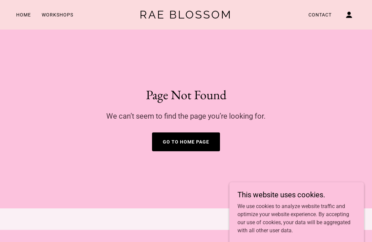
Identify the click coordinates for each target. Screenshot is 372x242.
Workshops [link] (57, 14)
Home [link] (23, 14)
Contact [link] (320, 14)
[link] (186, 16)
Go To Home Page (186, 142)
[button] (349, 15)
